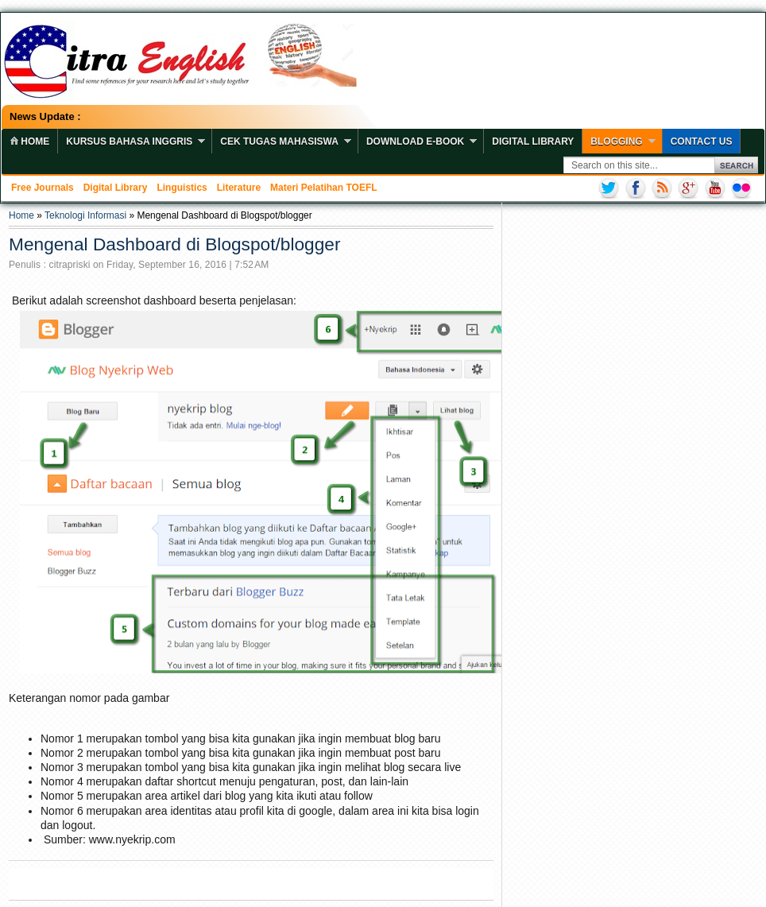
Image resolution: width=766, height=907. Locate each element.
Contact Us (702, 141)
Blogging (616, 141)
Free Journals (42, 187)
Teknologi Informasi (85, 215)
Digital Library (533, 141)
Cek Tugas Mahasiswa (279, 141)
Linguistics (182, 187)
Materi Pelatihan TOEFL (323, 187)
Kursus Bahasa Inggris (129, 141)
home (29, 141)
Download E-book (415, 141)
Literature (239, 187)
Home (21, 215)
